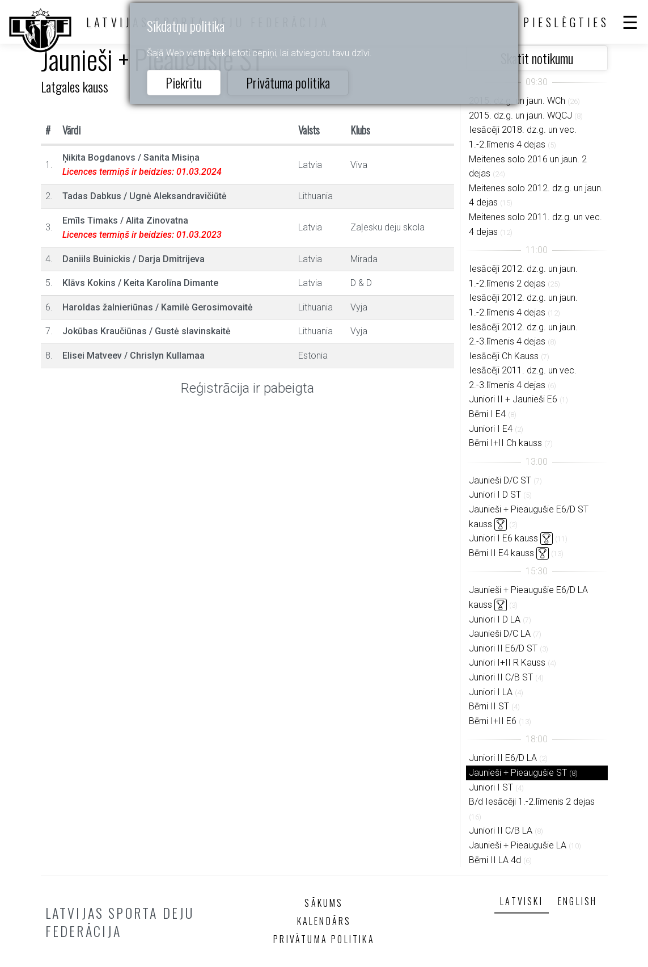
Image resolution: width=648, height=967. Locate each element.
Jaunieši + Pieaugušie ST (518, 772)
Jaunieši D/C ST (500, 480)
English (577, 901)
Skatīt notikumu (537, 58)
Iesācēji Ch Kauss (504, 356)
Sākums (323, 903)
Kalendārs (324, 921)
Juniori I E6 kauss (503, 538)
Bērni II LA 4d (495, 860)
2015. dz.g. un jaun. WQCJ (520, 115)
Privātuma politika (288, 82)
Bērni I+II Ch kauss (505, 443)
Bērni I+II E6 (492, 721)
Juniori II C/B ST (501, 677)
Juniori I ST (491, 787)
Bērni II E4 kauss (501, 553)
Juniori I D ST (495, 494)
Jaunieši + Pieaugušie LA (517, 845)
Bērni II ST (489, 706)
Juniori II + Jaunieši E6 (513, 399)
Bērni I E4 (487, 414)
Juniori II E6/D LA (503, 757)
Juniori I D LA (494, 619)
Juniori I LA (491, 692)
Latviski (521, 901)
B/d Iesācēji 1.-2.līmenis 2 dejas (532, 801)
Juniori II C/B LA (500, 830)
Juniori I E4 (491, 428)
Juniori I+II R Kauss (507, 662)
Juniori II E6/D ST (503, 648)
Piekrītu (184, 82)
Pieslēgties (566, 22)
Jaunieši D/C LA (500, 633)
